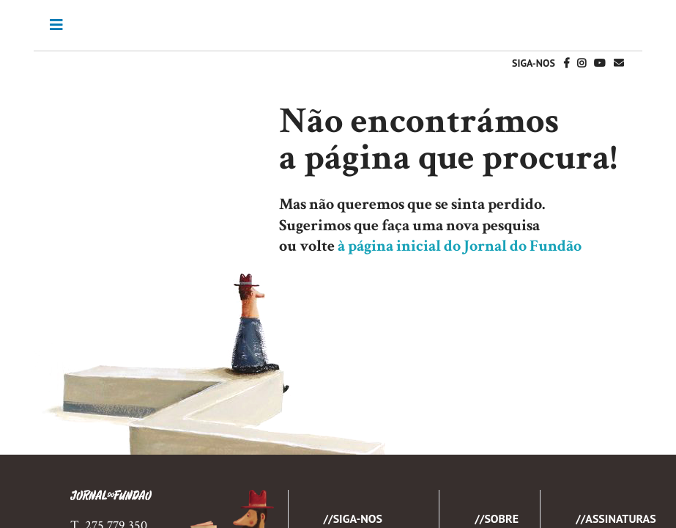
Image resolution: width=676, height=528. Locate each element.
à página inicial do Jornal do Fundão (460, 246)
